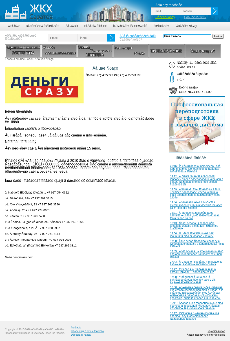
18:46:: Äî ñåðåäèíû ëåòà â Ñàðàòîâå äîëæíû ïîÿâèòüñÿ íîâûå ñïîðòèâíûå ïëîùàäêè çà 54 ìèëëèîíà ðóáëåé (196, 205)
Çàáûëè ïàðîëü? (195, 17)
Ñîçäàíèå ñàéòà (216, 331)
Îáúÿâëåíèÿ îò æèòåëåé (130, 26)
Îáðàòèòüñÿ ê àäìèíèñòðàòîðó (87, 331)
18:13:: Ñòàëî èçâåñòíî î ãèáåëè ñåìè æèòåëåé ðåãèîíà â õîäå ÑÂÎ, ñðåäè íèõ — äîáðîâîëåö (196, 226)
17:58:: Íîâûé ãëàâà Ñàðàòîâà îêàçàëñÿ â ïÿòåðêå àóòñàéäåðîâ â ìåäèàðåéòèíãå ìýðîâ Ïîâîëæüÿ (197, 244)
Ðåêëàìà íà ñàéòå (81, 334)
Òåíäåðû (72, 26)
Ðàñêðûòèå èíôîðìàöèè (42, 26)
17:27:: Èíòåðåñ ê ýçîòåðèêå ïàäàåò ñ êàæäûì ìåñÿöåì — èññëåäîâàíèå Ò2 (193, 271)
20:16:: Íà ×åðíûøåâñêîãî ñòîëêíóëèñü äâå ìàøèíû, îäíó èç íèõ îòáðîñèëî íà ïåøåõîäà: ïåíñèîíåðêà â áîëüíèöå (195, 169)
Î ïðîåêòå (76, 327)
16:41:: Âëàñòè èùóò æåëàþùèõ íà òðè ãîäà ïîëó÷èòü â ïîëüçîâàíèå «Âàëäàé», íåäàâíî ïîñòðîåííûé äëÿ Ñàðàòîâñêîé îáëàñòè (196, 305)
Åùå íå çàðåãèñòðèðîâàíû (137, 36)
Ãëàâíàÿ (14, 26)
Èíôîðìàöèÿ (161, 26)
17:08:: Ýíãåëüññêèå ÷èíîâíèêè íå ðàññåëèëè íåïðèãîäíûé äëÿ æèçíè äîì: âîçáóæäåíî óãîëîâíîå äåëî (193, 279)
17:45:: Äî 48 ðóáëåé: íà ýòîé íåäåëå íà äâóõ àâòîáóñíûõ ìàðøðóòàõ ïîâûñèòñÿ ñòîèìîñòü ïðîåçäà (196, 254)
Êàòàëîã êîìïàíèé (95, 26)
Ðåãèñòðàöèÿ (165, 17)
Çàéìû (30, 59)
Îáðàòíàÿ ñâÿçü (186, 26)
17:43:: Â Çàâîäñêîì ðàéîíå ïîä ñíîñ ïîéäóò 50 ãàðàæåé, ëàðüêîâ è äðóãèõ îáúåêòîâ (196, 263)
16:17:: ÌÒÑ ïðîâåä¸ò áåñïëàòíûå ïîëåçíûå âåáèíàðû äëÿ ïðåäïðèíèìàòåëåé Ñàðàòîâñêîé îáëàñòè (194, 316)
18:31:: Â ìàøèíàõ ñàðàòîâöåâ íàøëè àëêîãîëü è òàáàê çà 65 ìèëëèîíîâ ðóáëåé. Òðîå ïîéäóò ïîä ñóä (195, 215)
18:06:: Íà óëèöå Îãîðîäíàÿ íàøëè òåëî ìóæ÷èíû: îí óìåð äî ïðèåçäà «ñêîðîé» (192, 235)
